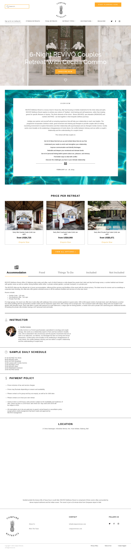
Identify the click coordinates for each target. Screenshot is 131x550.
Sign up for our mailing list (12, 21)
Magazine (101, 21)
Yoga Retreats (51, 21)
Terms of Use (108, 545)
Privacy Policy (94, 545)
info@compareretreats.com (77, 524)
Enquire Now (65, 71)
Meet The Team (34, 528)
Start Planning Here (108, 4)
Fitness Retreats (33, 21)
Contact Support (122, 545)
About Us (32, 524)
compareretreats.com (75, 528)
